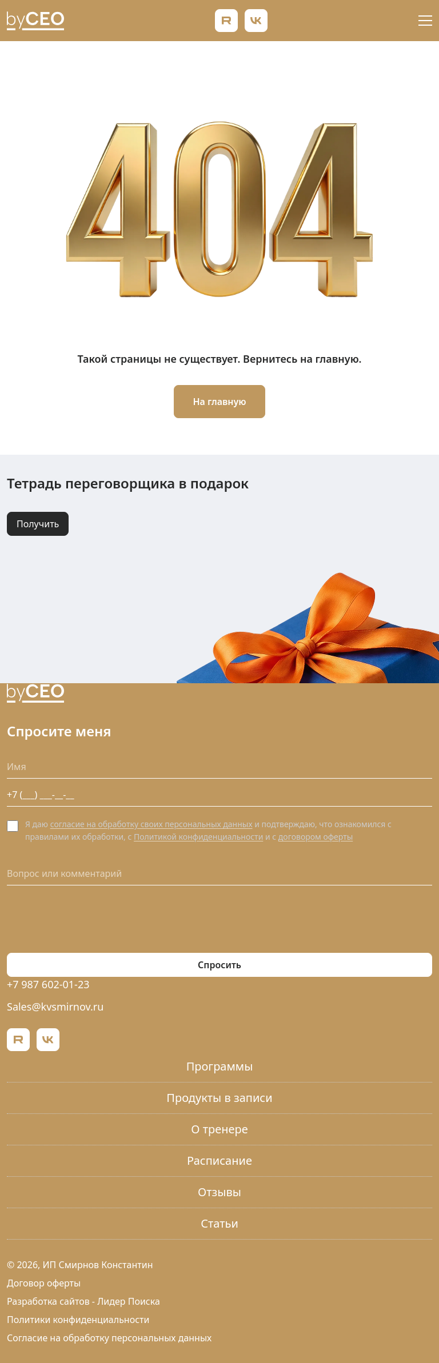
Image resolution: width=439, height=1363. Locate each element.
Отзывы (219, 1192)
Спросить (219, 965)
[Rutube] (226, 20)
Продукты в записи (219, 1097)
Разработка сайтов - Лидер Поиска (83, 1301)
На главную (219, 401)
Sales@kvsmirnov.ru (55, 1006)
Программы (219, 1066)
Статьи (219, 1223)
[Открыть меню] (425, 20)
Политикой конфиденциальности (198, 836)
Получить (38, 524)
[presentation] (94, 919)
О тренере (219, 1129)
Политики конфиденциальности (78, 1319)
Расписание (219, 1160)
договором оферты (315, 836)
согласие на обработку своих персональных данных (151, 824)
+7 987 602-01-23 (48, 984)
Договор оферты (44, 1283)
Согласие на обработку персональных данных (109, 1338)
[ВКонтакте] (256, 20)
